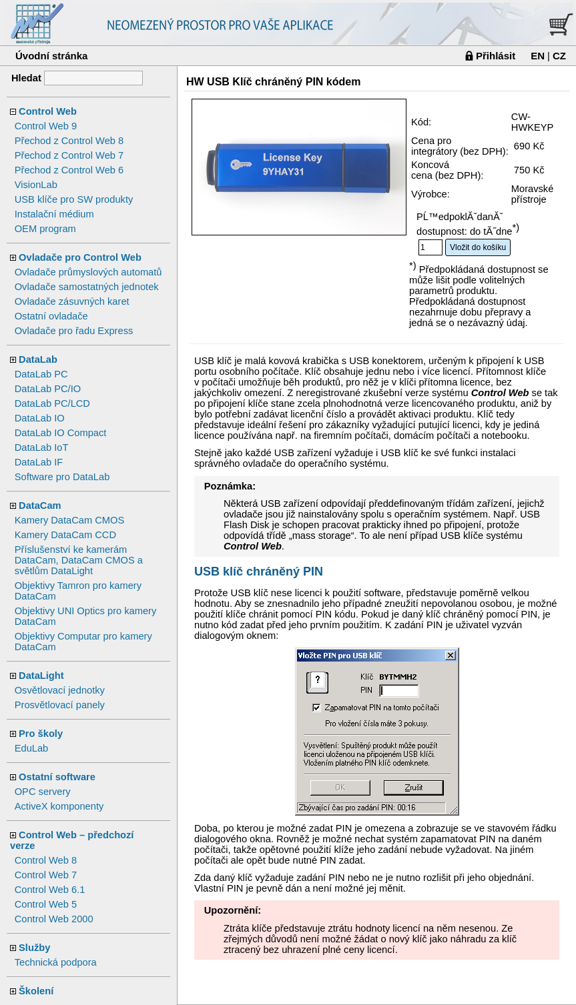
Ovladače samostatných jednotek (87, 286)
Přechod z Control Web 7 (69, 155)
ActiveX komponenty (59, 806)
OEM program (45, 228)
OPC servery (43, 791)
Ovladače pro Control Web (80, 257)
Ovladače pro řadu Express (74, 330)
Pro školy (41, 733)
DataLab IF (39, 462)
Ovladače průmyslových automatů (88, 272)
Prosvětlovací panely (60, 705)
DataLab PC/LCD (52, 403)
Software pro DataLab (62, 476)
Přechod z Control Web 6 (69, 170)
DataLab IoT (42, 447)
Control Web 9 (46, 126)
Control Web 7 (46, 875)
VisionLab (36, 184)
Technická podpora (56, 962)
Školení (36, 991)
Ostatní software (57, 777)
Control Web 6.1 (50, 889)
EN (538, 55)
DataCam (40, 505)
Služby (34, 947)
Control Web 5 (46, 904)
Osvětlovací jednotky (60, 690)
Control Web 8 (46, 860)
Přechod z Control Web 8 (69, 140)
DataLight (41, 675)
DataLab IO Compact (61, 432)
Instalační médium (54, 214)
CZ (559, 55)
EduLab (32, 748)
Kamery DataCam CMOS (70, 520)
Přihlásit (495, 55)
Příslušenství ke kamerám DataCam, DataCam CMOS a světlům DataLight (79, 560)
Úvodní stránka (51, 55)
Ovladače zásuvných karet (72, 301)
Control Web (48, 111)
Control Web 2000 (54, 919)
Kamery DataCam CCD (65, 535)
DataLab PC (41, 374)
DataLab (38, 359)
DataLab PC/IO (48, 388)
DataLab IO (40, 418)
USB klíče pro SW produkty (74, 199)
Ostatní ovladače (51, 316)
